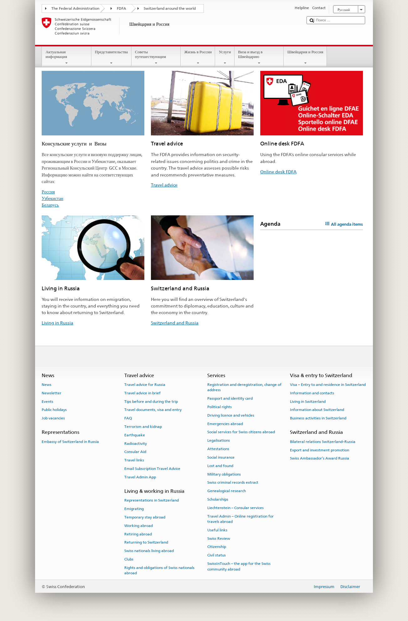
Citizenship (216, 547)
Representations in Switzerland (151, 500)
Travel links (134, 460)
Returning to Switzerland (146, 542)
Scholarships (217, 499)
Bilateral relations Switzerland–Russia (322, 441)
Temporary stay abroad (144, 517)
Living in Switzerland (308, 401)
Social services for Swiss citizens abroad (241, 432)
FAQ (128, 418)
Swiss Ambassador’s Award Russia (319, 458)
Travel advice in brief (142, 393)
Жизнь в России (198, 58)
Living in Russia (57, 322)
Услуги (224, 58)
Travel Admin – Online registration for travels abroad (240, 519)
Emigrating (134, 509)
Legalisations (218, 440)
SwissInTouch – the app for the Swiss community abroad (239, 566)
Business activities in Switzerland (318, 418)
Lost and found (220, 466)
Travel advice (164, 184)
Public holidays (54, 410)
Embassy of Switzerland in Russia (70, 441)
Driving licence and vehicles (230, 415)
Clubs (128, 559)
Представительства (111, 58)
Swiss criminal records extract (232, 482)
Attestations (218, 449)
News (46, 384)
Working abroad (138, 526)
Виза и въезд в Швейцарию (259, 58)
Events (47, 401)
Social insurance (221, 457)
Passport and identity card (230, 398)
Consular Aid (135, 452)
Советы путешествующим (156, 58)
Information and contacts (312, 393)
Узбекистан (52, 198)
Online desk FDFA (278, 171)
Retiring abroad (138, 534)
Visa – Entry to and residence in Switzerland (328, 384)
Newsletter (51, 393)
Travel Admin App (140, 477)
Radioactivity (135, 443)
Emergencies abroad (225, 423)
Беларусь (50, 205)
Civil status (216, 555)
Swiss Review (218, 538)
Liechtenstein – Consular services (235, 508)
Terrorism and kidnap (143, 426)
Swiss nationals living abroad (149, 551)
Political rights (219, 407)
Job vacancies (53, 418)
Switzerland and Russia (175, 322)
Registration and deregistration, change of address (244, 387)
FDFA (121, 8)
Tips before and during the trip (151, 401)
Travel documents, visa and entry (153, 410)
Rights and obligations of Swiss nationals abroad (159, 570)
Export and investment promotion (319, 450)
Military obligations (224, 474)
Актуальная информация (66, 58)
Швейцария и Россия (305, 58)
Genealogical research (226, 491)
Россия (48, 191)
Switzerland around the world (170, 8)
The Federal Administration (75, 8)
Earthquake (134, 435)
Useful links (217, 530)
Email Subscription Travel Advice (152, 468)
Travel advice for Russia (144, 384)
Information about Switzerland (317, 410)
